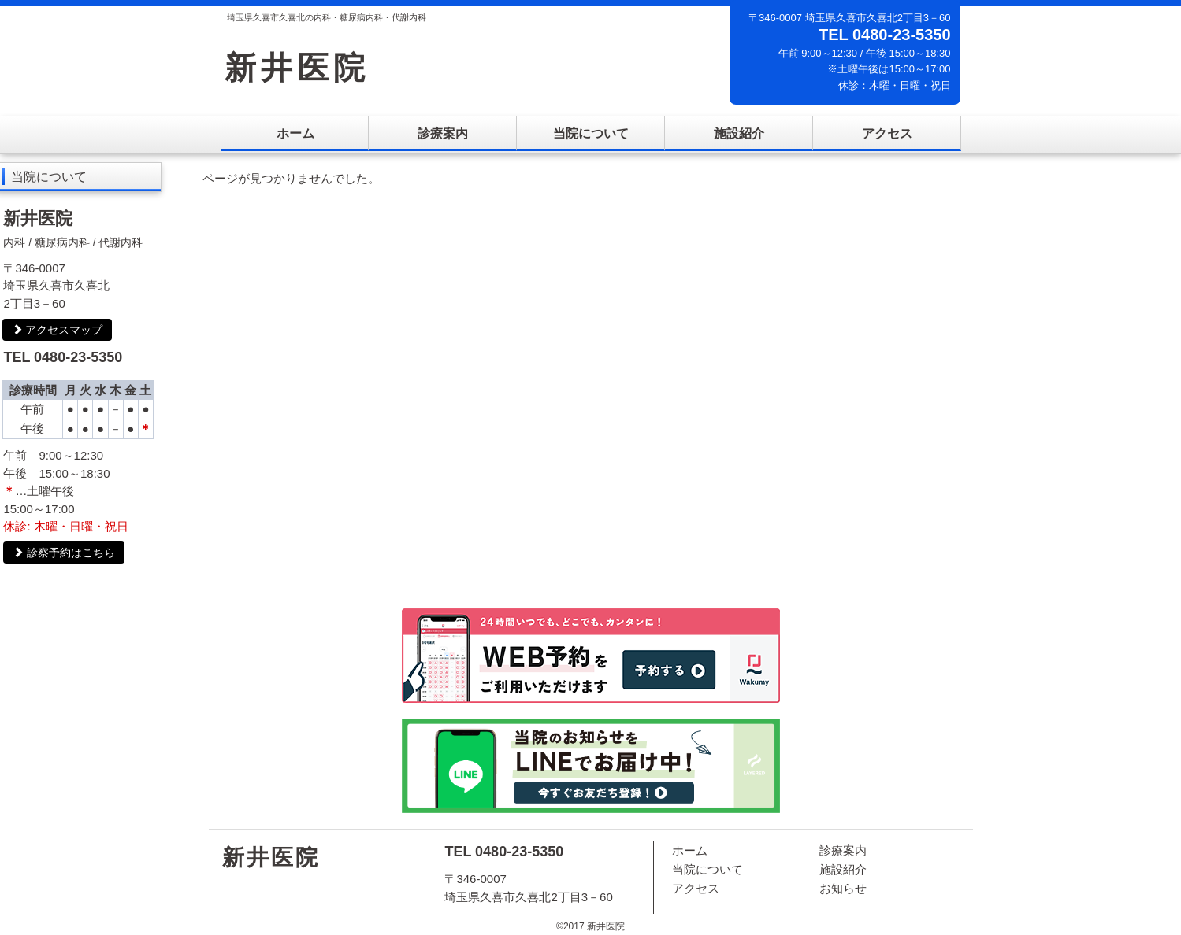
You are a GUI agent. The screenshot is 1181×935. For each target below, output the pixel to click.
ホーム (295, 133)
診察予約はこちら (64, 552)
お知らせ (843, 888)
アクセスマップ (57, 329)
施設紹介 (739, 133)
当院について (591, 133)
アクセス (887, 133)
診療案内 (443, 133)
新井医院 (297, 67)
